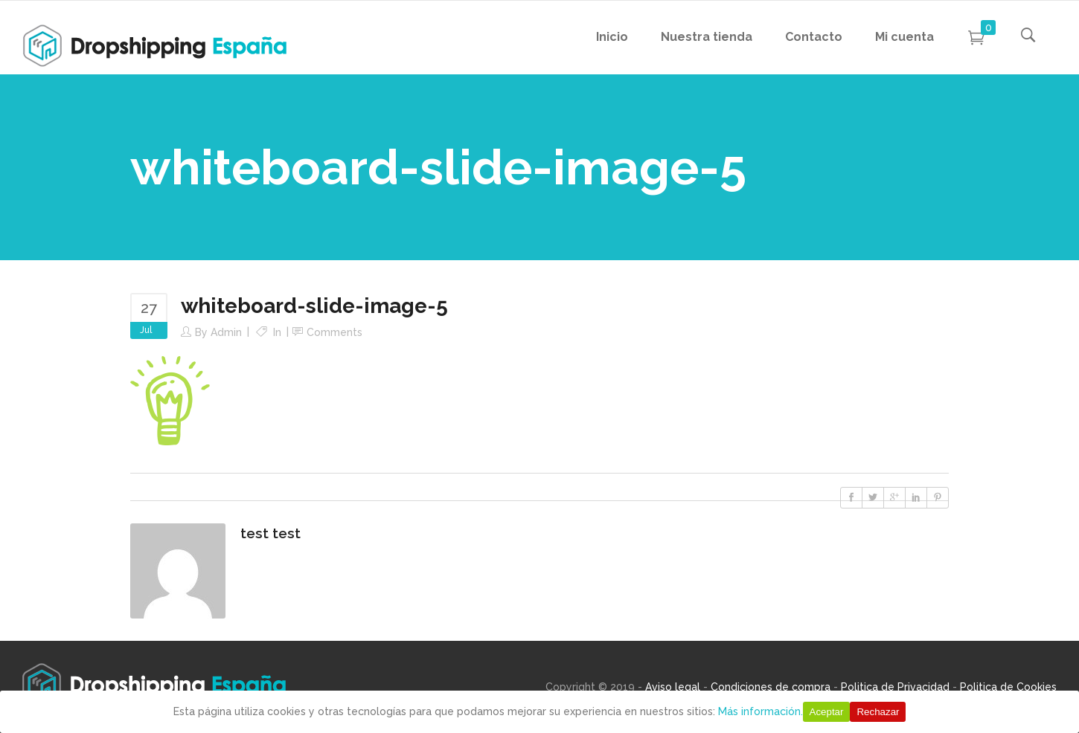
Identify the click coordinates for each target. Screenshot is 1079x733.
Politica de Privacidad (895, 687)
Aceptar (827, 711)
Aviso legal (672, 687)
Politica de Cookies (1008, 687)
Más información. (760, 711)
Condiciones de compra (770, 687)
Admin (226, 332)
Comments (334, 332)
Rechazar (878, 711)
